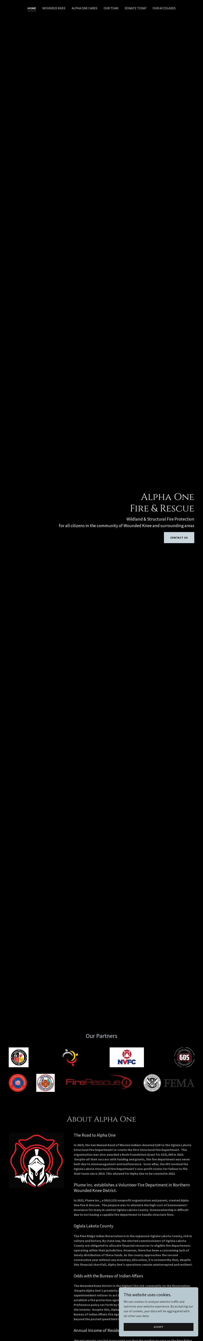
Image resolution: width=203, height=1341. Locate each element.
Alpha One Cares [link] (84, 8)
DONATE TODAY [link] (135, 8)
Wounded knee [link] (53, 8)
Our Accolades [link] (164, 8)
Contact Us (179, 537)
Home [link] (32, 8)
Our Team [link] (111, 8)
